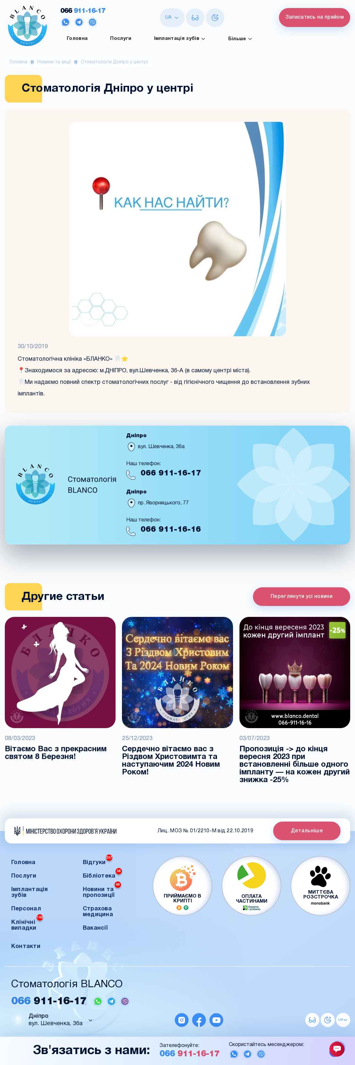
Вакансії (95, 928)
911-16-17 (82, 11)
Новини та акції (54, 62)
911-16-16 (171, 529)
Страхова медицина (98, 911)
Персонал (26, 909)
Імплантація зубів (180, 38)
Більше (240, 38)
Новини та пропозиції (102, 890)
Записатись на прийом (314, 17)
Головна (77, 38)
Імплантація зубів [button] (29, 892)
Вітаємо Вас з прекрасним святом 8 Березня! (56, 753)
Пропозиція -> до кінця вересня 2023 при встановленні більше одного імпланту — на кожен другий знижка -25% (294, 765)
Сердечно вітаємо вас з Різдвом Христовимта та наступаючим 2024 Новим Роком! (171, 761)
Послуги (120, 38)
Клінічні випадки (27, 923)
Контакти (25, 946)
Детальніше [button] (307, 830)
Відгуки (97, 860)
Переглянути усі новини (302, 596)
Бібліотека (102, 874)
